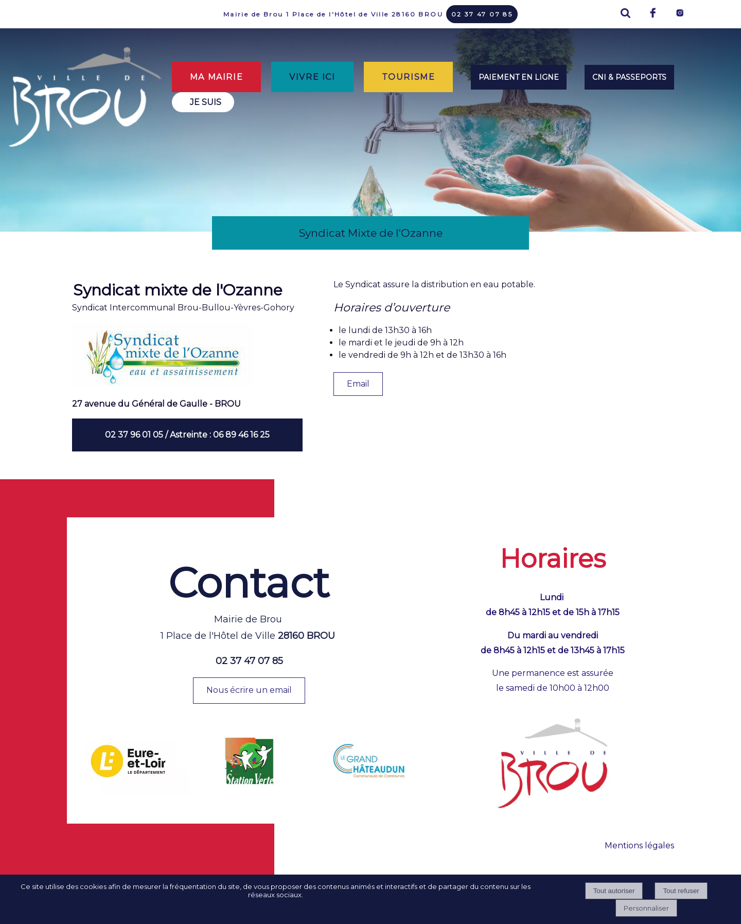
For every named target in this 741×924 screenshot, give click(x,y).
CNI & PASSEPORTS (629, 77)
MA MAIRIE (216, 77)
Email (358, 384)
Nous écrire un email (249, 690)
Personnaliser (646, 908)
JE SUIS (205, 102)
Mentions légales (639, 845)
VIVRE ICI (312, 77)
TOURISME (408, 77)
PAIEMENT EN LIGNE (519, 77)
